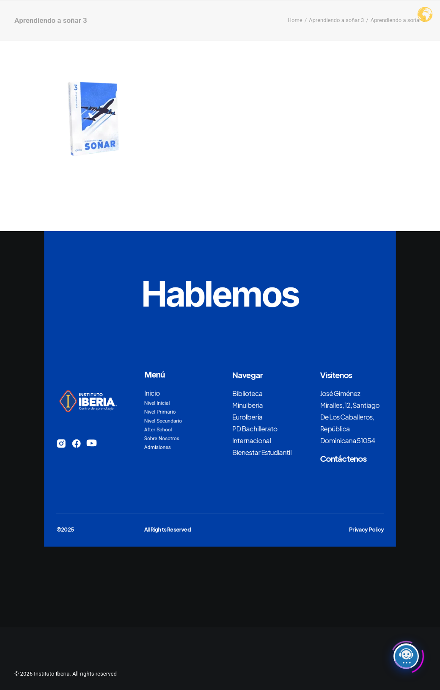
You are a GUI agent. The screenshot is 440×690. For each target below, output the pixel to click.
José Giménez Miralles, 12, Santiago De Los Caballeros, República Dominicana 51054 (350, 416)
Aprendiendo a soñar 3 (336, 20)
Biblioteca (247, 393)
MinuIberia (247, 404)
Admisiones (157, 447)
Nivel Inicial (157, 403)
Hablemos (220, 294)
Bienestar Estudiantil (262, 452)
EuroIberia (247, 416)
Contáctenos (343, 458)
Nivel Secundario (163, 421)
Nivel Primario (160, 412)
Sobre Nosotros (161, 439)
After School (158, 430)
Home (295, 20)
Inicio (152, 393)
